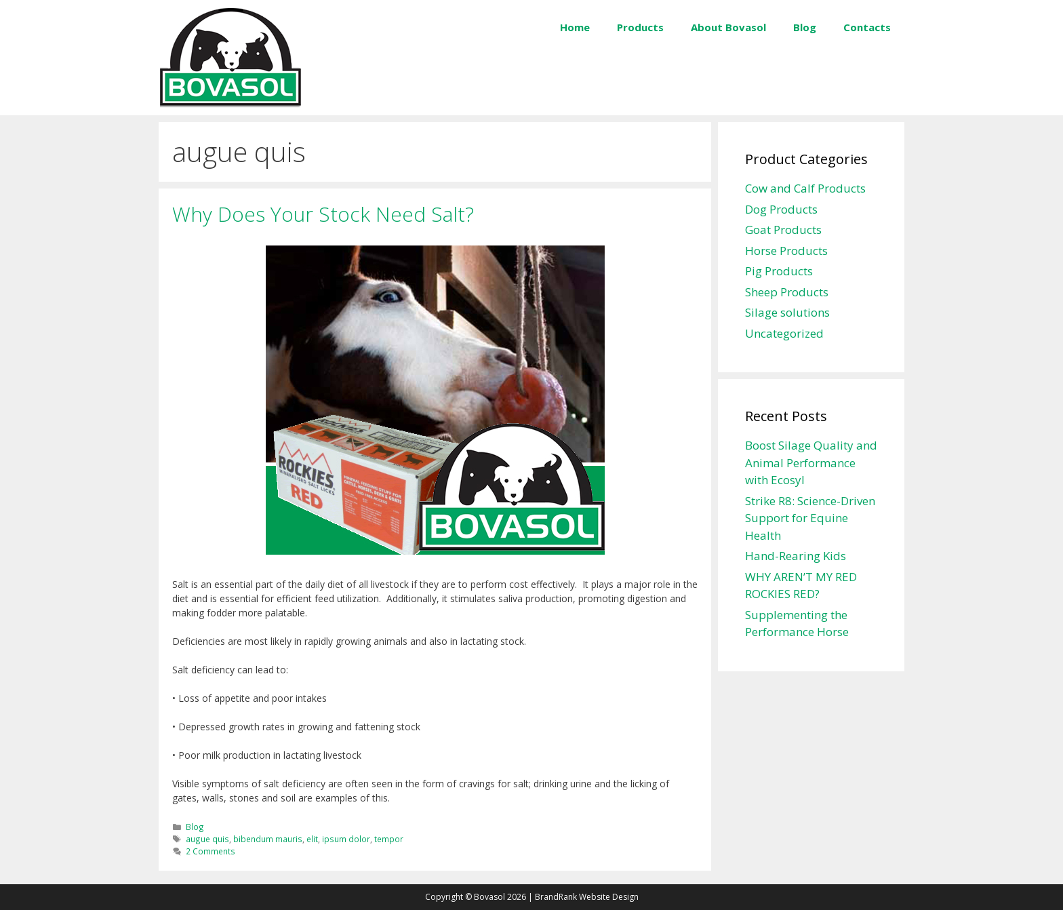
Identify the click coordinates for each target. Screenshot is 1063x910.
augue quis (207, 838)
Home (575, 27)
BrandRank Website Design (587, 897)
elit (312, 838)
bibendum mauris (267, 838)
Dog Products (781, 209)
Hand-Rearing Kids (795, 555)
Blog (804, 27)
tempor (388, 838)
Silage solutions (787, 312)
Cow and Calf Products (805, 188)
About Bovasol (728, 27)
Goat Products (783, 229)
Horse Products (786, 250)
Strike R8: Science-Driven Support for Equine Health (810, 518)
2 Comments (210, 851)
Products (640, 27)
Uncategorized (784, 333)
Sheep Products (786, 292)
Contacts (867, 27)
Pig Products (779, 271)
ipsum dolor (346, 838)
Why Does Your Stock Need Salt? (323, 214)
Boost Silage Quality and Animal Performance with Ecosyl (811, 462)
